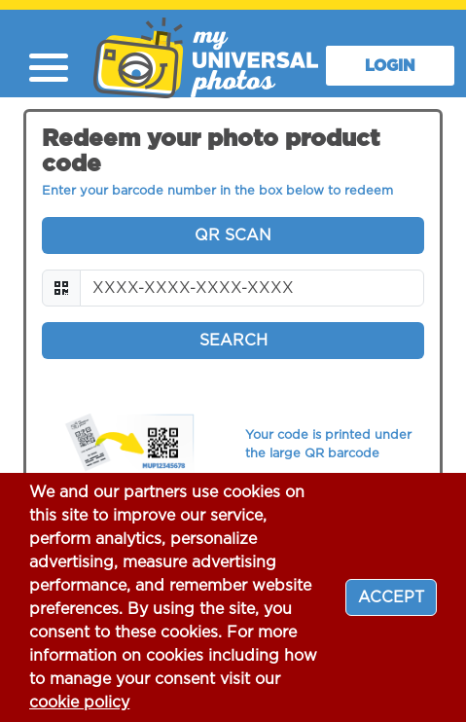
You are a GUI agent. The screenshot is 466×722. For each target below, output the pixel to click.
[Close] (391, 597)
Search (233, 340)
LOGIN (390, 66)
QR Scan (233, 235)
